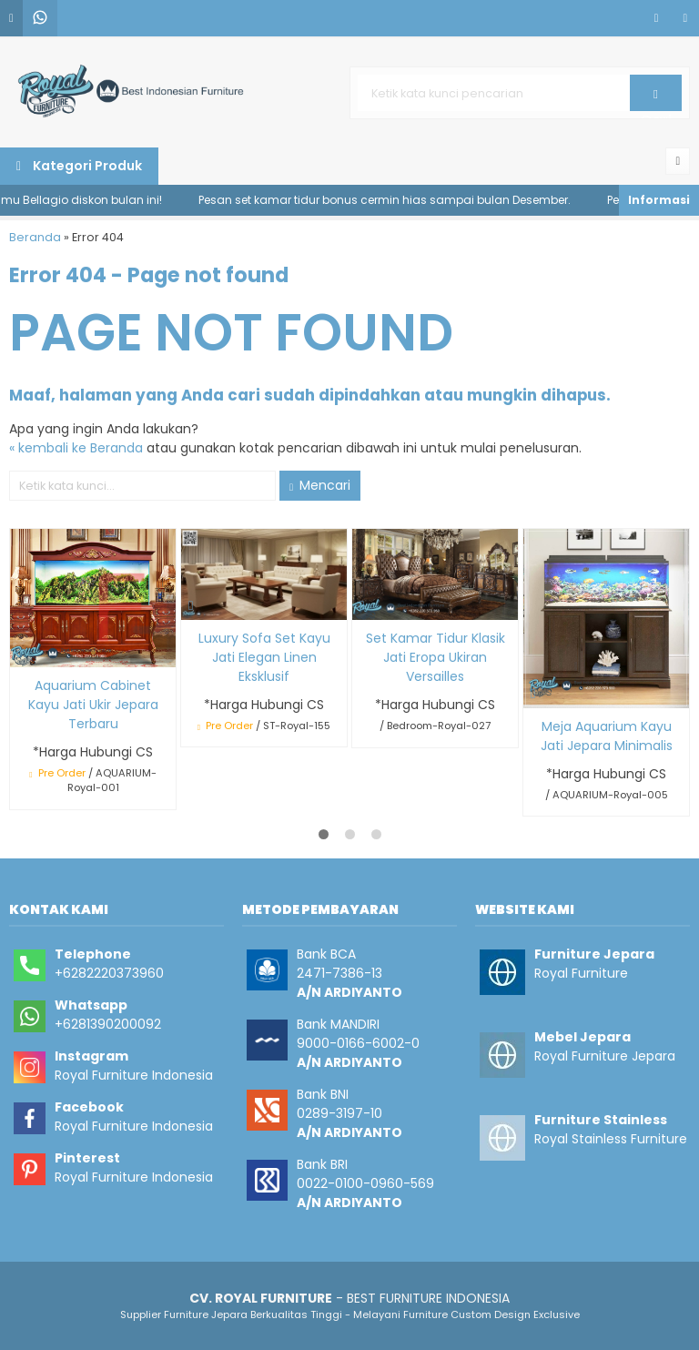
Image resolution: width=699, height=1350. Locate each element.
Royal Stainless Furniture (610, 1139)
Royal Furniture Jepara (604, 1056)
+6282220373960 (109, 973)
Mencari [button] (319, 485)
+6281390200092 (108, 1024)
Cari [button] (656, 99)
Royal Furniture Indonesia (134, 1075)
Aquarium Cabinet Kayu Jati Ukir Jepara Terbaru (93, 704)
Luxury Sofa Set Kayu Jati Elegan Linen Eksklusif (264, 657)
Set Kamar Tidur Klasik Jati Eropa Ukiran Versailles (435, 657)
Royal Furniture (581, 973)
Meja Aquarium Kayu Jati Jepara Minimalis (607, 736)
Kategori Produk (79, 166)
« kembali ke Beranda (76, 448)
